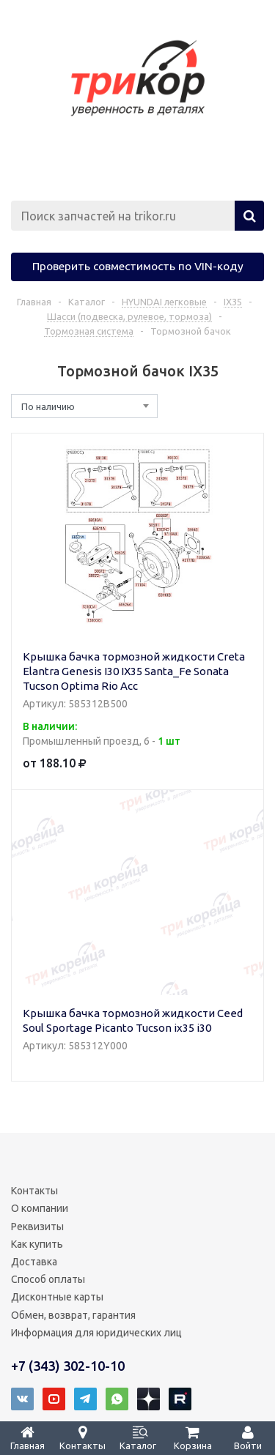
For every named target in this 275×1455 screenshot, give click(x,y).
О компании (39, 1208)
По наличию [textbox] (48, 406)
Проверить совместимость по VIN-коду (137, 265)
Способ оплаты (48, 1279)
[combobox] (84, 406)
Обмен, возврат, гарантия (73, 1315)
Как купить (37, 1244)
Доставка (34, 1262)
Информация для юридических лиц (96, 1333)
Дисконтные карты (57, 1297)
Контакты (34, 1191)
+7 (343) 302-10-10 (68, 1365)
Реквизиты (37, 1226)
